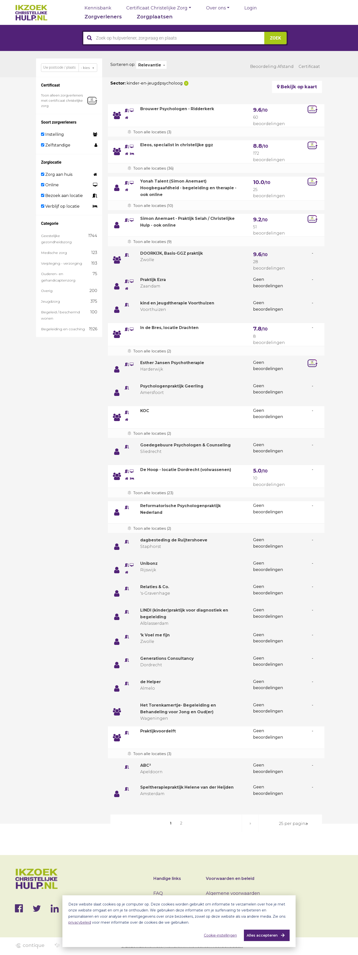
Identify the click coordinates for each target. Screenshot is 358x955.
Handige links (167, 878)
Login (250, 8)
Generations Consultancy (169, 658)
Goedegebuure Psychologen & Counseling (190, 445)
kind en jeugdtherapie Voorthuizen (181, 303)
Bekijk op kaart (297, 87)
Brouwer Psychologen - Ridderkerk (182, 108)
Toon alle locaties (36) (154, 168)
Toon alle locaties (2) (153, 351)
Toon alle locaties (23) (154, 492)
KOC (145, 410)
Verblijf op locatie (60, 206)
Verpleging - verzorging (61, 263)
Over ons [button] (216, 8)
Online (50, 185)
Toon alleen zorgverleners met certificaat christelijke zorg (62, 100)
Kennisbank (98, 8)
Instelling (52, 134)
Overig (46, 290)
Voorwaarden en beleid (230, 878)
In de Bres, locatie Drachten (173, 327)
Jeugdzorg (50, 301)
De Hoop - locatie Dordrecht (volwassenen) (191, 469)
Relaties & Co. (156, 586)
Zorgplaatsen (155, 16)
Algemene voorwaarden (233, 893)
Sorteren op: (122, 64)
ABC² (146, 765)
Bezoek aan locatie (62, 195)
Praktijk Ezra (155, 279)
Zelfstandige (55, 145)
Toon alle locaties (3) (153, 132)
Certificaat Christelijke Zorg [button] (156, 8)
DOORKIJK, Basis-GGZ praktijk (176, 253)
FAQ (158, 893)
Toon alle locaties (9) (153, 241)
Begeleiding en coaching (63, 329)
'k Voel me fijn (156, 635)
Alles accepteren (260, 935)
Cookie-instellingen (218, 935)
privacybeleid (79, 922)
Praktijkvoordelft (160, 731)
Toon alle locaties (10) (154, 205)
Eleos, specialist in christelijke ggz (181, 144)
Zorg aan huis (56, 174)
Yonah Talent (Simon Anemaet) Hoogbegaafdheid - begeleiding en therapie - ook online (182, 187)
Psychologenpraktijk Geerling (175, 386)
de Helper (151, 681)
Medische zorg (54, 252)
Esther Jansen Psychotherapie (176, 362)
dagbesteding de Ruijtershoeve (178, 540)
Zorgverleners (103, 16)
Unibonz (149, 563)
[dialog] (179, 921)
